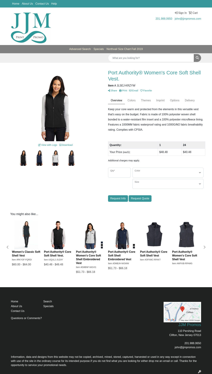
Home (15, 3)
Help (54, 3)
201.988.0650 (164, 18)
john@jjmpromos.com (188, 18)
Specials (99, 49)
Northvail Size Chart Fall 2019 (125, 49)
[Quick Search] (151, 58)
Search (47, 301)
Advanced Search (80, 49)
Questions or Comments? (26, 318)
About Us (27, 3)
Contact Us (42, 3)
